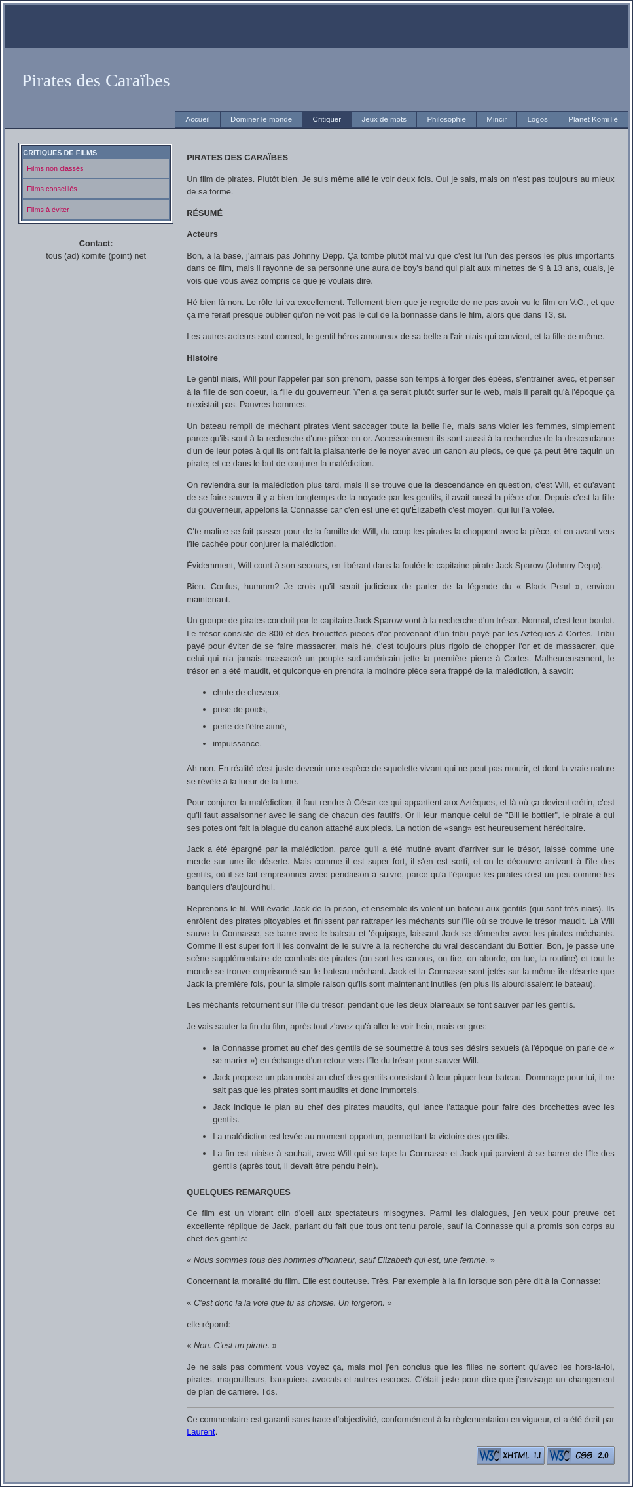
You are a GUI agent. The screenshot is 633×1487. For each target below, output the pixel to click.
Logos (537, 119)
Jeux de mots (384, 119)
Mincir (496, 119)
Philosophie (446, 119)
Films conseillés (52, 189)
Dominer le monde (261, 119)
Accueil (198, 119)
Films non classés (55, 168)
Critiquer (327, 119)
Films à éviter (48, 209)
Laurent (201, 1432)
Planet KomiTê (593, 119)
